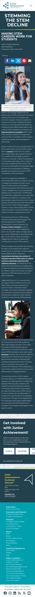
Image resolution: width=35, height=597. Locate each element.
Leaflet (14, 467)
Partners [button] (10, 519)
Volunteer (22, 451)
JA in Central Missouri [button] (14, 564)
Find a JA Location (12, 580)
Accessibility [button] (8, 589)
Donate (9, 451)
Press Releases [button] (11, 543)
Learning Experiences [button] (15, 548)
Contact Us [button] (9, 494)
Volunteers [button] (11, 507)
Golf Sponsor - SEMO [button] (14, 526)
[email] (29, 61)
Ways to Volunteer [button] (13, 509)
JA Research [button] (10, 541)
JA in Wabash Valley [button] (13, 578)
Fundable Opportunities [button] (15, 522)
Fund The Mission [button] (12, 528)
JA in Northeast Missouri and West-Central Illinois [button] (16, 568)
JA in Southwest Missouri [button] (15, 573)
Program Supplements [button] (14, 514)
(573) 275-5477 (10, 496)
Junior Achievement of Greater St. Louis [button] (14, 561)
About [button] (8, 532)
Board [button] (8, 536)
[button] (6, 593)
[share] (7, 61)
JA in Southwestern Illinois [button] (16, 576)
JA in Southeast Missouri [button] (15, 571)
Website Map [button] (18, 589)
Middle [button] (8, 553)
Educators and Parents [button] (16, 512)
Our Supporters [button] (12, 524)
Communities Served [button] (14, 538)
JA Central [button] (27, 589)
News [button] (8, 545)
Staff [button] (8, 534)
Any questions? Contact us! (12, 461)
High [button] (8, 555)
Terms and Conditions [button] (11, 587)
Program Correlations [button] (14, 516)
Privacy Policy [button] (25, 587)
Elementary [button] (10, 550)
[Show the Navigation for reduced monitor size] (31, 5)
